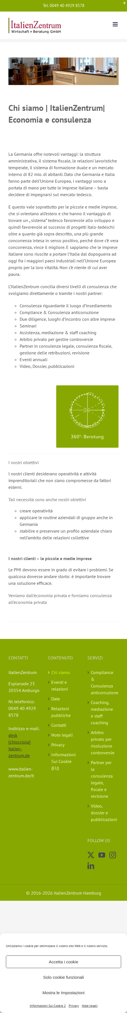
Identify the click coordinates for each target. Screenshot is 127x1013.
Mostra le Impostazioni (63, 992)
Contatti (58, 725)
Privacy (74, 1005)
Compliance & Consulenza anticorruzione (103, 682)
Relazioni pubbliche (61, 712)
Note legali (90, 1005)
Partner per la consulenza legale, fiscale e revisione (102, 779)
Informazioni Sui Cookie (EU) (63, 761)
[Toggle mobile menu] (116, 24)
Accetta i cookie (63, 961)
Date (55, 699)
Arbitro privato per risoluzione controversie (102, 742)
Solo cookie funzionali (63, 977)
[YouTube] (101, 855)
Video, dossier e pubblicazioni (103, 812)
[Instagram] (112, 855)
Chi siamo (60, 672)
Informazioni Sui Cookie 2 (48, 1005)
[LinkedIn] (90, 865)
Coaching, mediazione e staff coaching (102, 712)
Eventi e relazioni (59, 685)
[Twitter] (90, 855)
